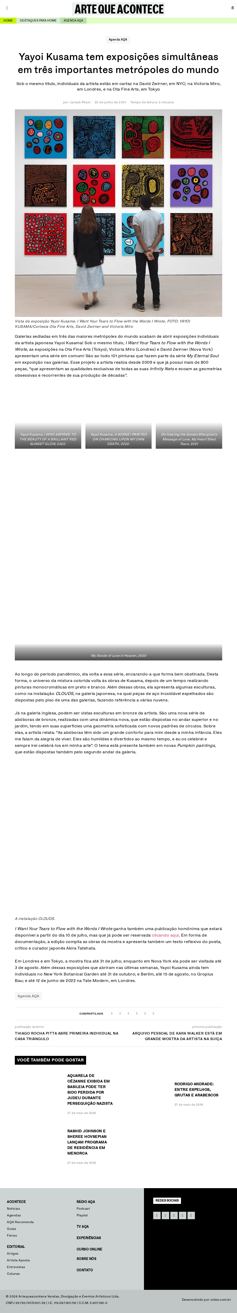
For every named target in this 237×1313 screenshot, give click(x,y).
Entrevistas (16, 1267)
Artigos (13, 1253)
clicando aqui (165, 935)
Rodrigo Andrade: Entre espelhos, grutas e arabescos (196, 1089)
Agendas (14, 1215)
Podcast (83, 1208)
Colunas (13, 1273)
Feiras (12, 1235)
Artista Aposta (18, 1260)
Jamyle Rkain (80, 102)
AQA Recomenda (20, 1222)
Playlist (82, 1215)
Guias (11, 1229)
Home (8, 20)
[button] (112, 1013)
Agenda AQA (118, 39)
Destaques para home (38, 20)
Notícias (14, 1208)
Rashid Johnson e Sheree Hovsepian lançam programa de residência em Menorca (87, 1142)
